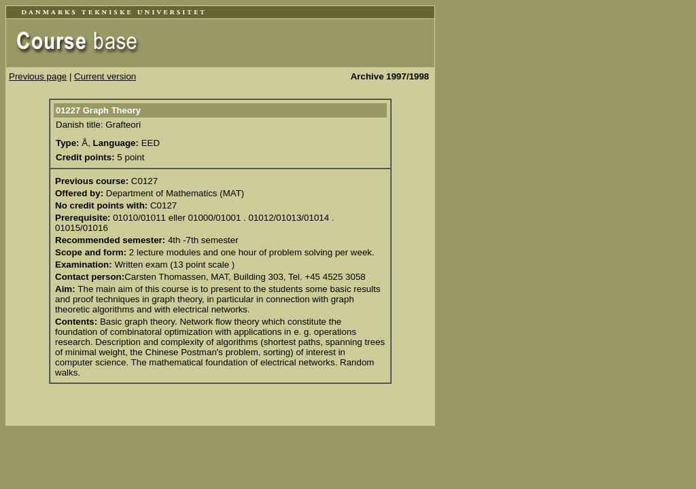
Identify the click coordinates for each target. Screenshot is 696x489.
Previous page (38, 76)
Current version (105, 76)
